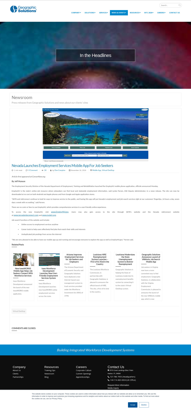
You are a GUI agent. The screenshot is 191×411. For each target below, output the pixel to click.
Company (76, 13)
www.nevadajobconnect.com (26, 215)
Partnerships (18, 377)
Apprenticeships (83, 377)
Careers (161, 13)
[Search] (170, 5)
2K (45, 170)
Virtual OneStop (108, 170)
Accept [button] (132, 405)
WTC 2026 (148, 13)
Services (103, 13)
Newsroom (49, 373)
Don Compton (59, 170)
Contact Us (174, 13)
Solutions (90, 13)
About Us (17, 370)
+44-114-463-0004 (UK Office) (122, 380)
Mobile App (96, 170)
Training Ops (49, 370)
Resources (135, 13)
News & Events (119, 13)
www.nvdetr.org (49, 215)
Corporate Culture (83, 370)
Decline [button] (144, 405)
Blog (46, 377)
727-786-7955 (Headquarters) (122, 376)
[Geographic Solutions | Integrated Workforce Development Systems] (23, 9)
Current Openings (83, 373)
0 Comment (33, 170)
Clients (15, 373)
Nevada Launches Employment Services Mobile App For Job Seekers (62, 165)
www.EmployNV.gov (60, 212)
